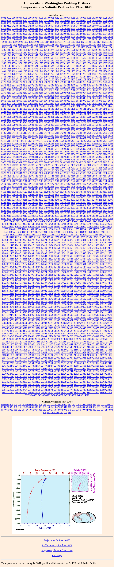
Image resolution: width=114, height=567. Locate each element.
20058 (18, 323)
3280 (9, 92)
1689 (110, 68)
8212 (105, 197)
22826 (63, 373)
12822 (70, 274)
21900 (31, 355)
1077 (89, 39)
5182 (41, 114)
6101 (99, 138)
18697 (90, 299)
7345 (89, 170)
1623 (46, 66)
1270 (30, 50)
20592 (44, 333)
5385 (30, 130)
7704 (94, 183)
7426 (83, 173)
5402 (105, 130)
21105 (103, 339)
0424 (19, 26)
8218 (25, 200)
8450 (57, 205)
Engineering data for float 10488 (57, 550)
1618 (25, 66)
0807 (14, 34)
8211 (99, 197)
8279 (94, 200)
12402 (63, 242)
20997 (77, 339)
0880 (99, 36)
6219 (56, 141)
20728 (70, 336)
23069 (57, 379)
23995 (28, 395)
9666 (19, 218)
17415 (57, 282)
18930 (63, 304)
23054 (37, 379)
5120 (88, 106)
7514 (14, 175)
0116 (51, 23)
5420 (62, 133)
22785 (31, 373)
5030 (105, 95)
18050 (5, 291)
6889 (73, 157)
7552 (62, 175)
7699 (83, 183)
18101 (70, 291)
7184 (30, 167)
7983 (99, 186)
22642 (70, 368)
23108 (109, 379)
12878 (11, 277)
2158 (30, 79)
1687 (99, 68)
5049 (83, 98)
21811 (96, 349)
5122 (99, 106)
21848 (57, 352)
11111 (95, 234)
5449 (35, 135)
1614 (3, 66)
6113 (3, 141)
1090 (15, 42)
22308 (77, 363)
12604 (44, 256)
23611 (5, 390)
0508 (99, 26)
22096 (103, 357)
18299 (44, 293)
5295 (3, 125)
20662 (31, 336)
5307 (57, 125)
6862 (3, 157)
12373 (37, 240)
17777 (11, 288)
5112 (51, 106)
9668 (25, 218)
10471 (44, 224)
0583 (73, 28)
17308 (96, 280)
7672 (51, 183)
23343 (90, 382)
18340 (90, 293)
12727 (83, 266)
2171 (94, 79)
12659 (70, 264)
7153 (51, 165)
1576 (46, 63)
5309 (67, 125)
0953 (41, 39)
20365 (109, 328)
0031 (19, 20)
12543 (77, 253)
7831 (19, 186)
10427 (23, 221)
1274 (51, 50)
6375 (35, 149)
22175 (37, 360)
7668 (41, 183)
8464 (78, 205)
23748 (50, 390)
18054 (11, 291)
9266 (35, 213)
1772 (62, 74)
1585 (94, 63)
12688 (77, 264)
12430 (96, 245)
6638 (94, 151)
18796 (63, 301)
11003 (12, 229)
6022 (14, 138)
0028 (3, 20)
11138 (37, 237)
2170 (89, 79)
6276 (14, 143)
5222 (105, 117)
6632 (67, 151)
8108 (3, 191)
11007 (18, 229)
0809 (19, 34)
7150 (35, 165)
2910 (41, 90)
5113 (57, 106)
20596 (50, 333)
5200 (19, 117)
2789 (30, 87)
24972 (86, 395)
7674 (57, 183)
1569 (9, 63)
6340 (78, 146)
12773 (37, 272)
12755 (96, 269)
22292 (70, 363)
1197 (72, 47)
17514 (18, 285)
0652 (73, 31)
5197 (3, 117)
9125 (105, 210)
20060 (24, 323)
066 (32, 409)
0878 (94, 36)
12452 (63, 248)
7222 (9, 170)
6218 (51, 141)
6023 (19, 138)
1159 (93, 44)
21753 (50, 349)
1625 (57, 66)
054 (102, 407)
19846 (96, 317)
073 (57, 409)
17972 (70, 288)
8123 (24, 191)
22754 (96, 371)
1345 (25, 55)
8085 (94, 189)
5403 (110, 130)
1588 (110, 63)
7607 (14, 181)
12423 (63, 245)
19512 (37, 315)
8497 (46, 208)
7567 (105, 175)
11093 (102, 232)
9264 (25, 213)
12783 (96, 272)
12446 (24, 248)
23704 (24, 390)
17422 (63, 282)
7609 (19, 181)
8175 (62, 194)
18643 (50, 299)
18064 (18, 291)
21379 (24, 344)
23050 (31, 379)
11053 (76, 229)
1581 (73, 63)
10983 (18, 226)
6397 (83, 149)
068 (40, 409)
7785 (110, 183)
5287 (105, 122)
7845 (35, 186)
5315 (89, 125)
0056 (89, 20)
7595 (67, 178)
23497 (5, 387)
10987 (44, 226)
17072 (103, 277)
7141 (25, 165)
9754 (67, 218)
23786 (83, 390)
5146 (110, 109)
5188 (67, 114)
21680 (18, 349)
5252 (41, 122)
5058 (14, 100)
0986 (62, 39)
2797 (67, 87)
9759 (89, 218)
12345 (43, 237)
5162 (46, 111)
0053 (73, 20)
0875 (78, 36)
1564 (94, 60)
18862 (24, 304)
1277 (67, 50)
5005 (89, 92)
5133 (41, 109)
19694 (18, 317)
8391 (89, 202)
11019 (57, 229)
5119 (83, 106)
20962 (44, 339)
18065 (24, 291)
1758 (105, 71)
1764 (25, 74)
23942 (70, 392)
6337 (62, 146)
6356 (110, 146)
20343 (83, 328)
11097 (13, 234)
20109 (77, 323)
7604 (110, 178)
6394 (73, 149)
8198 (35, 197)
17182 (44, 280)
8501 (62, 208)
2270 (89, 82)
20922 (18, 339)
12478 (77, 250)
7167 (3, 167)
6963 (35, 159)
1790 (30, 76)
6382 (46, 149)
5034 (14, 98)
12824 (83, 274)
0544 (9, 28)
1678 (57, 68)
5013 (19, 95)
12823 (77, 274)
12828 (109, 274)
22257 (24, 363)
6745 (25, 154)
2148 (89, 76)
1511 (78, 58)
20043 (103, 320)
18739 (11, 301)
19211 (70, 309)
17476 (5, 285)
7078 (3, 162)
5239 (83, 119)
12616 (11, 258)
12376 (50, 240)
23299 (63, 382)
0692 (105, 31)
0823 (41, 34)
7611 (30, 181)
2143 (62, 76)
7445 (94, 173)
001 (7, 404)
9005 (30, 210)
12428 (83, 245)
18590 (11, 299)
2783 (110, 84)
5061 (25, 100)
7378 (3, 173)
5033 (9, 98)
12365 (96, 237)
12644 (83, 261)
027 (111, 404)
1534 (57, 60)
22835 (77, 373)
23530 (37, 387)
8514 (78, 208)
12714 (37, 266)
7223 (14, 170)
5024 (73, 95)
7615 (51, 181)
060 (11, 409)
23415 (31, 384)
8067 (73, 189)
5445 (14, 135)
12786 (5, 274)
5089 (57, 103)
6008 (83, 135)
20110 (83, 323)
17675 (90, 285)
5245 (3, 122)
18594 (18, 299)
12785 (109, 272)
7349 (94, 170)
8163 (14, 194)
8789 (83, 208)
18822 (96, 301)
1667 (3, 68)
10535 (103, 224)
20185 (70, 325)
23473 (77, 384)
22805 (50, 373)
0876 (83, 36)
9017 (41, 210)
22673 (90, 368)
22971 (70, 376)
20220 (90, 325)
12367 (109, 237)
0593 (99, 28)
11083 (50, 232)
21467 (90, 344)
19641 (109, 315)
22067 (70, 357)
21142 (18, 341)
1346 (30, 55)
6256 (3, 143)
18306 (50, 293)
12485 (11, 253)
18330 (83, 293)
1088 (4, 42)
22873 (109, 373)
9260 (19, 213)
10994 (83, 226)
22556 (18, 368)
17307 (90, 280)
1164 (9, 47)
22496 (63, 365)
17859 (18, 288)
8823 (105, 208)
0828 (57, 34)
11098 (19, 234)
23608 (103, 387)
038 (40, 407)
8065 (62, 189)
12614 (109, 256)
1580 (67, 63)
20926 (24, 339)
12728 (90, 266)
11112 (101, 234)
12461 (11, 250)
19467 (24, 315)
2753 (89, 84)
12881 (31, 277)
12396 (37, 242)
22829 (70, 373)
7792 (3, 186)
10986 (37, 226)
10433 (36, 221)
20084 (44, 323)
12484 (5, 253)
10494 (77, 224)
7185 (35, 167)
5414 (30, 133)
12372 (31, 240)
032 (19, 407)
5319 (110, 125)
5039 (41, 98)
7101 (83, 162)
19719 (37, 317)
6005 (78, 135)
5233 (51, 119)
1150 (46, 44)
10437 (62, 221)
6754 (73, 154)
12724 (70, 266)
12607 (63, 256)
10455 (101, 221)
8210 (94, 197)
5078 (110, 100)
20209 (83, 325)
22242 (109, 360)
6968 (46, 159)
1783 (105, 74)
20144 (31, 325)
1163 (4, 47)
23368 (109, 382)
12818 (44, 274)
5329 (51, 127)
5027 (89, 95)
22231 (96, 360)
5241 (94, 119)
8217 (19, 200)
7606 (9, 181)
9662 (14, 218)
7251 (25, 170)
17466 (103, 282)
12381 (83, 240)
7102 (89, 162)
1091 (20, 42)
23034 (11, 379)
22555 (11, 368)
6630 (57, 151)
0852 (25, 36)
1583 (83, 63)
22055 (50, 357)
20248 (11, 328)
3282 (19, 92)
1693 (14, 71)
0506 (89, 26)
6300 (78, 143)
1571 (19, 63)
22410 (109, 363)
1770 (57, 74)
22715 (18, 371)
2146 (78, 76)
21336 (109, 341)
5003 (78, 92)
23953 (90, 392)
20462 (24, 331)
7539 (30, 175)
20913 (11, 339)
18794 (57, 301)
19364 (63, 312)
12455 (83, 248)
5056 (3, 100)
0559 (14, 28)
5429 (99, 133)
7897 (62, 186)
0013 (62, 18)
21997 (31, 357)
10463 (24, 224)
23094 (90, 379)
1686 (94, 68)
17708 (96, 285)
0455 (41, 26)
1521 (19, 60)
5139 (73, 109)
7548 (51, 175)
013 (57, 404)
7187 (46, 167)
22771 (18, 373)
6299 (73, 143)
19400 (83, 312)
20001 (70, 320)
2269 (83, 82)
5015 (30, 95)
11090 (83, 232)
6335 (51, 146)
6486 (14, 151)
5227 (19, 119)
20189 (77, 325)
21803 (77, 349)
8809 (94, 208)
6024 (25, 138)
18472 (77, 296)
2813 (94, 87)
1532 (51, 60)
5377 (110, 127)
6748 (41, 154)
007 (32, 404)
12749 (63, 269)
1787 (14, 76)
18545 (96, 296)
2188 (51, 82)
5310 (73, 125)
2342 (51, 84)
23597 (90, 387)
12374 (44, 240)
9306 (3, 216)
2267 (73, 82)
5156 (14, 111)
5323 (19, 127)
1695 (25, 71)
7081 (19, 162)
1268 (25, 50)
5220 (94, 117)
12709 (18, 266)
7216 (99, 167)
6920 (3, 159)
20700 (50, 336)
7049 (73, 159)
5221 (99, 117)
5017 (41, 95)
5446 (19, 135)
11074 (31, 232)
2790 (35, 87)
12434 (5, 248)
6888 (67, 157)
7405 (51, 173)
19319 (18, 312)
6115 (9, 141)
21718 (31, 349)
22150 (11, 360)
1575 (41, 63)
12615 (5, 258)
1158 (88, 44)
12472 (44, 250)
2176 (9, 82)
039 (44, 407)
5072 (78, 100)
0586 (78, 28)
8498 (51, 208)
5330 (57, 127)
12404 (70, 242)
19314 (11, 312)
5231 (41, 119)
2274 (110, 82)
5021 (62, 95)
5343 (89, 127)
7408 (57, 173)
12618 (24, 258)
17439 (90, 282)
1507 (62, 58)
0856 (46, 36)
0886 (3, 39)
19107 (96, 307)
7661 (19, 183)
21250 (44, 341)
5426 (94, 133)
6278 (25, 143)
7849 (41, 186)
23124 (5, 382)
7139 (14, 165)
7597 (78, 178)
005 (24, 404)
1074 (73, 39)
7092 (67, 162)
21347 (5, 344)
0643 (30, 31)
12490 (24, 253)
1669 (14, 68)
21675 (11, 349)
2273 (105, 82)
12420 (50, 245)
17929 (50, 288)
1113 (41, 42)
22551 (109, 365)
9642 (78, 216)
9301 (89, 213)
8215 (9, 200)
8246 (57, 200)
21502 (37, 347)
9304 (105, 213)
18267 (24, 293)
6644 (14, 154)
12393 (24, 242)
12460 (5, 250)
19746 (57, 317)
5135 (51, 109)
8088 (105, 189)
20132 (103, 323)
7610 (25, 181)
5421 (67, 133)
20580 (31, 333)
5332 (67, 127)
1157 (83, 44)
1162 (109, 44)
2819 (14, 90)
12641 (63, 261)
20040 (96, 320)
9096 (89, 210)
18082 (44, 291)
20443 (18, 331)
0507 (94, 26)
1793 (41, 76)
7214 (89, 167)
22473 (31, 365)
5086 (41, 103)
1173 (56, 47)
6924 (25, 159)
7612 (35, 181)
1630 (67, 66)
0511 (3, 28)
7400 (41, 173)
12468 (31, 250)
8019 (19, 189)
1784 (110, 74)
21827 (11, 352)
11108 (83, 234)
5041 (51, 98)
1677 (51, 68)
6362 (30, 149)
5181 (35, 114)
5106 (25, 106)
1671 (25, 68)
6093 (62, 138)
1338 (105, 52)
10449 (94, 221)
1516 (105, 58)
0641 (19, 31)
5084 (30, 103)
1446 (99, 55)
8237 (46, 200)
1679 (62, 68)
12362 (76, 237)
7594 (62, 178)
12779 (70, 272)
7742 (99, 183)
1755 (89, 71)
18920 (57, 304)
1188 (67, 47)
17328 (5, 282)
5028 (94, 95)
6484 (3, 151)
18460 (63, 296)
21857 (63, 352)
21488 (5, 347)
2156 (19, 79)
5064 (41, 100)
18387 (24, 296)
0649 (57, 31)
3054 (89, 90)
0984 (57, 39)
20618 (77, 333)
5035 (19, 98)
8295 (110, 200)
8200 (46, 197)
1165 (14, 47)
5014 (25, 95)
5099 (99, 103)
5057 (9, 100)
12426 (77, 245)
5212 (57, 117)
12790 (24, 274)
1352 (62, 55)
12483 (109, 250)
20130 (96, 323)
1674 (41, 68)
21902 (37, 355)
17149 (18, 280)
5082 (19, 103)
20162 (50, 325)
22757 (109, 371)
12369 (11, 240)
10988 (50, 226)
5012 (14, 95)
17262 (63, 280)
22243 (5, 363)
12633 (11, 261)
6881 (35, 157)
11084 (57, 232)
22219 (90, 360)
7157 (73, 165)
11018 (50, 229)
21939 (70, 355)
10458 (5, 224)
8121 (19, 191)
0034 (35, 20)
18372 (5, 296)
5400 (94, 130)
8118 (14, 191)
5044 (57, 98)
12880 (24, 277)
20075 (31, 323)
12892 (83, 277)
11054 (83, 229)
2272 (99, 82)
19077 (70, 307)
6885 (57, 157)
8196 (25, 197)
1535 (62, 60)
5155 (9, 111)
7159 (83, 165)
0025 (105, 18)
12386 (5, 242)
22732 (57, 371)
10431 (29, 221)
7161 (94, 165)
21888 (11, 355)
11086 (70, 232)
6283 (51, 143)
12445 (18, 248)
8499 (57, 208)
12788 (18, 274)
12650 (11, 264)
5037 (30, 98)
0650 (62, 31)
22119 (109, 357)
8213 (110, 197)
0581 (62, 28)
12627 (83, 258)
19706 (24, 317)
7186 (41, 167)
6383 (51, 149)
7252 (30, 170)
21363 (11, 344)
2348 (83, 84)
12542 (70, 253)
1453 (19, 58)
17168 (31, 280)
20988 (64, 339)
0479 (78, 26)
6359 (14, 149)
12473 (50, 250)
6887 (62, 157)
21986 (18, 357)
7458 (105, 173)
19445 (18, 315)
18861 (18, 304)
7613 (41, 181)
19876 (5, 320)
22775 (24, 373)
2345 (67, 84)
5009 (110, 92)
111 (69, 412)
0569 (46, 28)
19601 (77, 315)
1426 (94, 55)
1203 (104, 47)
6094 (67, 138)
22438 (5, 365)
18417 (44, 296)
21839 (37, 352)
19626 (103, 315)
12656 (50, 264)
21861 (70, 352)
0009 (41, 18)
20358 (103, 328)
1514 (94, 58)
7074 (105, 159)
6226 (89, 141)
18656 (63, 299)
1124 (99, 42)
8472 (94, 205)
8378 (46, 202)
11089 (76, 232)
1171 (46, 47)
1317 (25, 52)
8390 (83, 202)
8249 (62, 200)
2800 (83, 87)
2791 (41, 87)
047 (73, 407)
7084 (35, 162)
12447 (31, 248)
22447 (24, 365)
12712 (31, 266)
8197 (30, 197)
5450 (41, 135)
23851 (5, 392)
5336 (83, 127)
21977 (5, 357)
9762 (99, 218)
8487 (35, 208)
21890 (18, 355)
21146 (24, 341)
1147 (30, 44)
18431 (50, 296)
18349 (96, 293)
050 (86, 407)
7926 (73, 186)
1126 (109, 42)
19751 (63, 317)
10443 (81, 221)
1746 (41, 71)
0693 (110, 31)
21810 (90, 349)
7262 (67, 170)
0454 (35, 26)
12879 (18, 277)
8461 (73, 205)
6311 (25, 146)
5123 (104, 106)
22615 (50, 368)
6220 (62, 141)
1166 (20, 47)
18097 (57, 291)
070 (48, 409)
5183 (46, 114)
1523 (30, 60)
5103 (9, 106)
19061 (24, 307)
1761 (9, 74)
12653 (31, 264)
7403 (46, 173)
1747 (46, 71)
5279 (67, 122)
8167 (35, 194)
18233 (11, 293)
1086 (105, 39)
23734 (44, 390)
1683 (78, 68)
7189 (57, 167)
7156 (67, 165)
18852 (11, 304)
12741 (24, 269)
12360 (63, 237)
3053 (83, 90)
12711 (24, 266)
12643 (77, 261)
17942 (57, 288)
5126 (9, 109)
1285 (99, 50)
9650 (94, 216)
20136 (11, 325)
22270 (37, 363)
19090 (83, 307)
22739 (63, 371)
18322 (77, 293)
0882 (110, 36)
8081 (83, 189)
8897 (9, 210)
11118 (11, 237)
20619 (83, 333)
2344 (62, 84)
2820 (19, 90)
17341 (18, 282)
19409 (96, 312)
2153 (3, 79)
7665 (30, 183)
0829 (62, 34)
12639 (50, 261)
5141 (83, 109)
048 (78, 407)
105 (57, 412)
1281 (89, 50)
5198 (9, 117)
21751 (44, 349)
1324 (57, 52)
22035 (37, 357)
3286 (41, 92)
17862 (24, 288)
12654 (37, 264)
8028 (30, 189)
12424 (70, 245)
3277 (105, 90)
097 (107, 409)
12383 (96, 240)
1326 (62, 52)
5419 (57, 133)
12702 (109, 264)
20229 (103, 325)
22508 (77, 365)
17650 (83, 285)
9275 (46, 213)
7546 (41, 175)
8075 (78, 189)
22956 (50, 376)
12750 (70, 269)
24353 (34, 395)
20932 (31, 339)
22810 (57, 373)
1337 (99, 52)
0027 (110, 18)
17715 (103, 285)
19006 (90, 304)
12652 (24, 264)
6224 (78, 141)
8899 (19, 210)
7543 (35, 175)
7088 (51, 162)
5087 (46, 103)
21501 (31, 347)
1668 (9, 68)
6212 (46, 141)
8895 (3, 210)
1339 (110, 52)
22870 (103, 373)
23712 (31, 390)
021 (90, 404)
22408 (103, 363)
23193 (37, 382)
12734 (5, 269)
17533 (24, 285)
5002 (73, 92)
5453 (57, 135)
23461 (70, 384)
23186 (31, 382)
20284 (44, 328)
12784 (103, 272)
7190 (62, 167)
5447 (25, 135)
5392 (62, 130)
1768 (46, 74)
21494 (18, 347)
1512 (83, 58)
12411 (109, 242)
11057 (96, 229)
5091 (67, 103)
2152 (110, 76)
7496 (9, 175)
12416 (24, 245)
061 (15, 409)
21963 (96, 355)
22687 (103, 368)
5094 (83, 103)
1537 (73, 60)
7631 (78, 181)
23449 (50, 384)
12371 (24, 240)
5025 (78, 95)
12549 (90, 253)
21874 (90, 352)
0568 (41, 28)
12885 (57, 277)
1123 (93, 42)
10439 (68, 221)
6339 (73, 146)
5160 (35, 111)
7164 (99, 165)
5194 (99, 114)
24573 (47, 395)
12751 (77, 269)
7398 (35, 173)
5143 (94, 109)
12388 (11, 242)
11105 (64, 234)
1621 (35, 66)
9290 (57, 213)
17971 (63, 288)
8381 (57, 202)
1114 (47, 42)
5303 (35, 125)
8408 (19, 205)
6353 (94, 146)
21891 (24, 355)
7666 (35, 183)
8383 (67, 202)
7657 (9, 183)
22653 (77, 368)
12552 (109, 253)
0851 (19, 36)
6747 (35, 154)
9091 (67, 210)
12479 (83, 250)
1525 (41, 60)
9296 (78, 213)
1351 (57, 55)
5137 (62, 109)
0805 (9, 34)
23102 (103, 379)
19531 (44, 315)
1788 (19, 76)
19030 (5, 307)
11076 (38, 232)
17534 (31, 285)
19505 (31, 315)
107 (65, 412)
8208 (83, 197)
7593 (57, 178)
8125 (30, 191)
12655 (44, 264)
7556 (73, 175)
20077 (38, 323)
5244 (110, 119)
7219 (105, 167)
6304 (99, 143)
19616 (96, 315)
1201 (93, 47)
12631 (109, 258)
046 (69, 407)
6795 (110, 154)
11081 (44, 232)
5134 (46, 109)
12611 (89, 256)
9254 (3, 213)
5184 (51, 114)
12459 (109, 248)
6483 (110, 149)
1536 (67, 60)
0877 (89, 36)
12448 (37, 248)
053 (98, 407)
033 (24, 407)
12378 (63, 240)
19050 (18, 307)
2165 (62, 79)
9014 (35, 210)
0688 (83, 31)
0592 (94, 28)
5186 (57, 114)
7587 (46, 178)
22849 (90, 373)
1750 (62, 71)
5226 (14, 119)
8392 (94, 202)
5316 (94, 125)
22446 (18, 365)
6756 (83, 154)
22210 (70, 360)
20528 (70, 331)
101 (49, 412)
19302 (5, 312)
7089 (57, 162)
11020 (63, 229)
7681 (62, 183)
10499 (96, 224)
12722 (57, 266)
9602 (46, 216)
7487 (3, 175)
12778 (63, 272)
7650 (110, 181)
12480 (90, 250)
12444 (11, 248)
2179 (19, 82)
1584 (89, 63)
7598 (83, 178)
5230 (35, 119)
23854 (18, 392)
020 (86, 404)
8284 (105, 200)
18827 (103, 301)
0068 (41, 23)
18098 (64, 291)
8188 (110, 194)
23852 (11, 392)
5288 (110, 122)
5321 (9, 127)
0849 (14, 36)
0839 (110, 34)
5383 (19, 130)
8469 (89, 205)
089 (94, 409)
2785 (9, 87)
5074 (89, 100)
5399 (89, 130)
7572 (9, 178)
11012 (31, 229)
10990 (63, 226)
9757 (78, 218)
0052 (67, 20)
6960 (30, 159)
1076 (83, 39)
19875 (109, 317)
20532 (77, 331)
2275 (3, 84)
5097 (94, 103)
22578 (31, 368)
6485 (9, 151)
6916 (94, 157)
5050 (89, 98)
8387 (78, 202)
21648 (90, 347)
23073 (77, 379)
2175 (3, 82)
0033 (30, 20)
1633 (83, 66)
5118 (78, 106)
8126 (35, 191)
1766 (35, 74)
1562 (83, 60)
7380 (9, 173)
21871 (83, 352)
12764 (5, 272)
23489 (103, 384)
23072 (70, 379)
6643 (9, 154)
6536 (25, 151)
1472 (30, 58)
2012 (57, 76)
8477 (110, 205)
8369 (25, 202)
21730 (37, 349)
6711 (19, 154)
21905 (44, 355)
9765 (6, 221)
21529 (57, 347)
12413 (11, 245)
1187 (62, 47)
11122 (24, 237)
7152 (46, 165)
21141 (11, 341)
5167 (73, 111)
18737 (5, 301)
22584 (37, 368)
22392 (96, 363)
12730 (103, 266)
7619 (62, 181)
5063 (35, 100)
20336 (77, 328)
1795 (46, 76)
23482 (90, 384)
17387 (44, 282)
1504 (57, 58)
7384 (19, 173)
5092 (73, 103)
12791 (31, 274)
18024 (96, 288)
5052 (99, 98)
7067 (94, 159)
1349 (46, 55)
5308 (62, 125)
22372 (90, 363)
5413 (25, 133)
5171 (94, 111)
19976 (44, 320)
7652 (3, 183)
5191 (83, 114)
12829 (5, 277)
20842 (96, 336)
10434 (42, 221)
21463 (83, 344)
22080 (77, 357)
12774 (44, 272)
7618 (57, 181)
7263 (73, 170)
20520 (50, 331)
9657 (110, 216)
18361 (103, 293)
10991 (70, 226)
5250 (30, 122)
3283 (25, 92)
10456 (107, 221)
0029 (9, 20)
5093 (78, 103)
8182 (89, 194)
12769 (24, 272)
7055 (78, 159)
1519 (9, 60)
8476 (105, 205)
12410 (103, 242)
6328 (35, 146)
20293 (50, 328)
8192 (9, 197)
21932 (63, 355)
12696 (90, 264)
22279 (57, 363)
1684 (83, 68)
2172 (99, 79)
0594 (105, 28)
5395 (67, 130)
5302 (30, 125)
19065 (38, 307)
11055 (89, 229)
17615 (77, 285)
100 (44, 412)
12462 (18, 250)
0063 (14, 23)
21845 (50, 352)
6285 (62, 143)
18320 (63, 293)
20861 (103, 336)
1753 (78, 71)
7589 (51, 178)
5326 (35, 127)
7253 (35, 170)
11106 (70, 234)
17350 (24, 282)
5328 (46, 127)
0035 (41, 20)
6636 (83, 151)
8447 (51, 205)
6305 (105, 143)
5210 (46, 117)
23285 (57, 382)
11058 (102, 229)
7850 (46, 186)
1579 (62, 63)
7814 (14, 186)
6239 (110, 141)
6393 (67, 149)
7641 (89, 181)
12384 (103, 240)
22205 (63, 360)
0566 (30, 28)
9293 (67, 213)
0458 (57, 26)
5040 (46, 98)
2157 (25, 79)
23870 (37, 392)
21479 (103, 344)
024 (98, 404)
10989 (57, 226)
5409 (3, 133)
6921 (9, 159)
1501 (41, 58)
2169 (83, 79)
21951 (83, 355)
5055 (110, 98)
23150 (18, 382)
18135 (89, 291)
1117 (62, 42)
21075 (96, 339)
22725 (44, 371)
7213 (83, 167)
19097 (90, 307)
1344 (19, 55)
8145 (89, 191)
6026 (35, 138)
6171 (30, 141)
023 (94, 404)
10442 (75, 221)
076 (69, 409)
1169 (35, 47)
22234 (103, 360)
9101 (99, 210)
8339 (14, 202)
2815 (105, 87)
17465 (96, 282)
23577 (70, 387)
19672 (11, 317)
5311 (78, 125)
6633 (73, 151)
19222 (83, 309)
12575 (24, 256)
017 (73, 404)
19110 (103, 307)
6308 (9, 146)
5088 (51, 103)
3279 (3, 92)
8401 (9, 205)
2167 (73, 79)
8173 (51, 194)
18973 (77, 304)
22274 (44, 363)
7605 (3, 181)
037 (36, 407)
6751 (57, 154)
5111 (46, 106)
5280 (73, 122)
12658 (63, 264)
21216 (37, 341)
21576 (83, 347)
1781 (94, 74)
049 (82, 407)
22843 (83, 373)
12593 (37, 256)
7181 (14, 167)
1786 (9, 76)
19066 (44, 307)
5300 (19, 125)
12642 (70, 261)
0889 (19, 39)
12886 (63, 277)
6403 (99, 149)
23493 (109, 384)
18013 (83, 288)
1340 (3, 55)
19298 (109, 309)
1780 (89, 74)
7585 (35, 178)
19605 (83, 315)
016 (69, 404)
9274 (41, 213)
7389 (25, 173)
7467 (110, 173)
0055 (83, 20)
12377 (57, 240)
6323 (30, 146)
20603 (63, 333)
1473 (35, 58)
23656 (11, 390)
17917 (44, 288)
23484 (96, 384)
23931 (57, 392)
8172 (46, 194)
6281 (41, 143)
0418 (99, 23)
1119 (73, 42)
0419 (105, 23)
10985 (31, 226)
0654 (78, 31)
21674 (5, 349)
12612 (96, 256)
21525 (50, 347)
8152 (110, 191)
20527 (63, 331)
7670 (46, 183)
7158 (78, 165)
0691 (99, 31)
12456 (90, 248)
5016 (35, 95)
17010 (90, 277)
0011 (51, 18)
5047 (73, 98)
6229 (105, 141)
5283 (89, 122)
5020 (57, 95)
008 (36, 404)
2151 (105, 76)
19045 (11, 307)
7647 (99, 181)
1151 (51, 44)
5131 (30, 109)
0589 (83, 28)
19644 (5, 317)
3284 (30, 92)
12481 (96, 250)
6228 (99, 141)
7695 (73, 183)
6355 (105, 146)
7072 (99, 159)
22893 (5, 376)
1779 (83, 74)
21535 (63, 347)
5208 (35, 117)
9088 (62, 210)
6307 (3, 146)
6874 (19, 157)
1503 (51, 58)
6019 (110, 135)
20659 (24, 336)
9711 (30, 218)
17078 (109, 277)
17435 (83, 282)
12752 (83, 269)
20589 (37, 333)
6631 (62, 151)
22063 (63, 357)
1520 (14, 60)
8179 (78, 194)
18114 (83, 291)
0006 (30, 18)
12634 (18, 261)
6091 (51, 138)
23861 (24, 392)
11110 (89, 234)
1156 (78, 44)
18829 (109, 301)
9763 (105, 218)
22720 (24, 371)
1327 (67, 52)
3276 (99, 90)
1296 (105, 50)
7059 (83, 159)
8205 (67, 197)
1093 (31, 42)
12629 (96, 258)
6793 (99, 154)
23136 (11, 382)
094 (102, 409)
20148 (37, 325)
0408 (94, 23)
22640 (63, 368)
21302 (96, 341)
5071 (73, 100)
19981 (50, 320)
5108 (36, 106)
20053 (5, 323)
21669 (109, 347)
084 (86, 409)
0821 (30, 34)
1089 (9, 42)
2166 (67, 79)
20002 (77, 320)
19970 (37, 320)
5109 (41, 106)
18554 (103, 296)
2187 (46, 82)
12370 (18, 240)
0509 (105, 26)
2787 (19, 87)
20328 (57, 328)
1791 (35, 76)
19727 (44, 317)
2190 (62, 82)
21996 (24, 357)
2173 (105, 79)
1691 (3, 71)
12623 (57, 258)
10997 (103, 226)
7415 (67, 173)
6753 (67, 154)
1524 (35, 60)
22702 (5, 371)
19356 (50, 312)
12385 (109, 240)
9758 (83, 218)
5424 (83, 133)
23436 (44, 384)
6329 (41, 146)
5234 (57, 119)
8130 (51, 191)
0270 (57, 23)
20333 (70, 328)
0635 (9, 31)
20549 (103, 331)
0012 (57, 18)
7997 (105, 186)
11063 (5, 232)
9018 (46, 210)
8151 (105, 191)
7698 (78, 183)
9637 (73, 216)
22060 (57, 357)
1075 (78, 39)
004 (19, 404)
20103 (64, 323)
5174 (110, 111)
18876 (37, 304)
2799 (78, 87)
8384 (73, 202)
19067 (51, 307)
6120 (24, 141)
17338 (11, 282)
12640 (57, 261)
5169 (83, 111)
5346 (99, 127)
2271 (94, 82)
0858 (57, 36)
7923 (67, 186)
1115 (52, 42)
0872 (62, 36)
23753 (63, 390)
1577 (51, 63)
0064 (19, 23)
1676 (46, 68)
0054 (78, 20)
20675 (37, 336)
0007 (35, 18)
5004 (83, 92)
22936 (37, 376)
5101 (110, 103)
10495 (83, 224)
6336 (57, 146)
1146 (25, 44)
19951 (24, 320)
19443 (11, 315)
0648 (51, 31)
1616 (14, 66)
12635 (24, 261)
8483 (19, 208)
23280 (50, 382)
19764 (70, 317)
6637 (89, 151)
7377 (110, 170)
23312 (70, 382)
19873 (103, 317)
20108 (70, 323)
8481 (9, 208)
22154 (18, 360)
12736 (11, 269)
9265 (30, 213)
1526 (46, 60)
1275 (57, 50)
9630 (51, 216)
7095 (73, 162)
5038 (35, 98)
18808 (70, 301)
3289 (57, 92)
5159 (30, 111)
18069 (31, 291)
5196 (110, 114)
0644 (35, 31)
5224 (3, 119)
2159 (35, 79)
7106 (94, 162)
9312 (14, 216)
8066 (67, 189)
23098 (96, 379)
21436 (63, 344)
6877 (25, 157)
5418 (51, 133)
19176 (44, 309)
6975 (62, 159)
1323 (51, 52)
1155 (73, 44)
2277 (14, 84)
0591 (89, 28)
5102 (4, 106)
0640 (14, 31)
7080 (14, 162)
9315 (25, 216)
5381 (14, 130)
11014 (38, 229)
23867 (31, 392)
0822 (35, 34)
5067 (57, 100)
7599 (89, 178)
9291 (62, 213)
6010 (89, 135)
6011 (94, 135)
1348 (41, 55)
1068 (67, 39)
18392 (31, 296)
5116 (73, 106)
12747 (50, 269)
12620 (37, 258)
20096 (57, 323)
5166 (67, 111)
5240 (89, 119)
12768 (18, 272)
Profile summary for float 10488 (57, 545)
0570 (51, 28)
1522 (25, 60)
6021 (9, 138)
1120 (78, 42)
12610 (83, 256)
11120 (18, 237)
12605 (50, 256)
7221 (3, 170)
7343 (83, 170)
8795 (89, 208)
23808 (96, 390)
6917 (99, 157)
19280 (96, 309)
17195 (50, 280)
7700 (89, 183)
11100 (32, 234)
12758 (109, 269)
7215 (94, 167)
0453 (30, 26)
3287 (46, 92)
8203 (57, 197)
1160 (99, 44)
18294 (37, 293)
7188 (51, 167)
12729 (96, 266)
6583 (41, 151)
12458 (103, 248)
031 (15, 407)
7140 (19, 165)
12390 (18, 242)
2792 (46, 87)
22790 (37, 373)
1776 (67, 74)
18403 (37, 296)
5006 (94, 92)
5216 (78, 117)
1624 (51, 66)
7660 (14, 183)
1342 (14, 55)
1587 (105, 63)
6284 (57, 143)
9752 (62, 218)
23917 (50, 392)
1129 (15, 44)
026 (107, 404)
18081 (38, 291)
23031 (5, 379)
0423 (14, 26)
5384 (25, 130)
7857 (51, 186)
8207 (78, 197)
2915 (67, 90)
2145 (73, 76)
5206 (25, 117)
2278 (19, 84)
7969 (94, 186)
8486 (30, 208)
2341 (46, 84)
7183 (25, 167)
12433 (109, 245)
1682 (73, 68)
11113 (108, 234)
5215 (73, 117)
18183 (109, 291)
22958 (57, 376)
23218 (44, 382)
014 (61, 404)
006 (28, 404)
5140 (78, 109)
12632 (5, 261)
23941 (63, 392)
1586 (99, 63)
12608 (70, 256)
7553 (67, 175)
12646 (96, 261)
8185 (105, 194)
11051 (70, 229)
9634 (67, 216)
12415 (18, 245)
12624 (63, 258)
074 (61, 409)
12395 (31, 242)
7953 (78, 186)
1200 (88, 47)
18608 (31, 299)
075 (65, 409)
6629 (51, 151)
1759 (110, 71)
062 (19, 409)
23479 (83, 384)
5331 (62, 127)
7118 (110, 162)
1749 (57, 71)
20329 (63, 328)
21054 (90, 339)
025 (102, 404)
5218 (89, 117)
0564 (19, 28)
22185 (44, 360)
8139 (67, 191)
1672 (30, 68)
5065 (46, 100)
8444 (46, 205)
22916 (18, 376)
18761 (31, 301)
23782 (77, 390)
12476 (63, 250)
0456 (46, 26)
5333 (73, 127)
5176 (9, 114)
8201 (51, 197)
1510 (73, 58)
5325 (30, 127)
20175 (63, 325)
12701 (103, 264)
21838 (31, 352)
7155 (62, 165)
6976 (67, 159)
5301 (25, 125)
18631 (44, 299)
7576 (19, 178)
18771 (44, 301)
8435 (35, 205)
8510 (67, 208)
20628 (109, 333)
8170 (41, 194)
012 (53, 404)
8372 (30, 202)
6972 (57, 159)
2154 (9, 79)
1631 (73, 66)
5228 (25, 119)
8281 (99, 200)
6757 (89, 154)
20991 (70, 339)
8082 (89, 189)
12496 (37, 253)
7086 (46, 162)
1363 (67, 55)
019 (82, 404)
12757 (103, 269)
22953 (44, 376)
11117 (5, 237)
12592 (31, 256)
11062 (108, 229)
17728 (109, 285)
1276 (62, 50)
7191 (67, 167)
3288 (51, 92)
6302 (89, 143)
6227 (94, 141)
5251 (35, 122)
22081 (83, 357)
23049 (24, 379)
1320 (35, 52)
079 (82, 409)
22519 (90, 365)
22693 (109, 368)
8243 (51, 200)
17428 (70, 282)
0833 (83, 34)
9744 (46, 218)
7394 (30, 173)
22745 (83, 371)
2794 (51, 87)
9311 (9, 216)
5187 (62, 114)
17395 (50, 282)
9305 (110, 213)
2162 (46, 79)
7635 (83, 181)
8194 (19, 197)
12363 (83, 237)
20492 (37, 331)
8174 (57, 194)
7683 (67, 183)
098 (111, 409)
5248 (19, 122)
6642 (3, 154)
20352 (90, 328)
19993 (57, 320)
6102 (105, 138)
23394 (11, 384)
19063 (31, 307)
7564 (99, 175)
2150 (99, 76)
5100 (105, 103)
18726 (109, 299)
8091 (110, 189)
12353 (50, 237)
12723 (63, 266)
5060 (19, 100)
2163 (51, 79)
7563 (94, 175)
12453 (70, 248)
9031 (57, 210)
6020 (3, 138)
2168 (78, 79)
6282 (46, 143)
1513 (89, 58)
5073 (83, 100)
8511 (73, 208)
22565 (24, 368)
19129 (11, 309)
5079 (3, 103)
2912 (51, 90)
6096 (78, 138)
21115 (109, 339)
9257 (14, 213)
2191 (67, 82)
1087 (110, 39)
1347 (35, 55)
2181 (30, 82)
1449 (110, 55)
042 (57, 407)
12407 (83, 242)
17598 (63, 285)
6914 (83, 157)
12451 (57, 248)
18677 (77, 299)
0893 (25, 39)
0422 (9, 26)
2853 (30, 90)
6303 (94, 143)
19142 (24, 309)
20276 (37, 328)
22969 (63, 376)
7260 (57, 170)
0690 (94, 31)
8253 (73, 200)
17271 (83, 280)
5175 (3, 114)
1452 (14, 58)
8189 (3, 197)
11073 (25, 232)
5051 (94, 98)
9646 (89, 216)
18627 (37, 299)
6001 (67, 135)
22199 (57, 360)
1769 (51, 74)
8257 (83, 200)
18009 (77, 288)
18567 (5, 299)
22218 (83, 360)
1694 (19, 71)
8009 (9, 189)
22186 (50, 360)
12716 (44, 266)
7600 (94, 178)
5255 (51, 122)
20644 (18, 336)
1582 (78, 63)
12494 (31, 253)
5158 (25, 111)
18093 (51, 291)
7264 (78, 170)
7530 (25, 175)
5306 (51, 125)
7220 (110, 167)
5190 (78, 114)
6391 (57, 149)
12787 (11, 274)
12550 (96, 253)
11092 (96, 232)
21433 (57, 344)
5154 (3, 111)
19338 (31, 312)
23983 (109, 392)
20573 (18, 333)
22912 (11, 376)
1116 (57, 42)
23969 (103, 392)
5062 (30, 100)
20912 (5, 339)
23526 (31, 387)
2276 (9, 84)
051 (90, 407)
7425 (78, 173)
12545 (83, 253)
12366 (102, 237)
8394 (105, 202)
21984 (11, 357)
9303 (99, 213)
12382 (90, 240)
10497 (90, 224)
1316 (19, 52)
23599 (96, 387)
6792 (94, 154)
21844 (44, 352)
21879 (103, 352)
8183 (94, 194)
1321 (41, 52)
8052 (51, 189)
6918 (105, 157)
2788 (25, 87)
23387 (5, 384)
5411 (14, 133)
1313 (3, 52)
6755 (78, 154)
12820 (57, 274)
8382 (62, 202)
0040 (51, 20)
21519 (44, 347)
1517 (110, 58)
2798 (73, 87)
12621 (44, 258)
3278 (110, 90)
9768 (16, 221)
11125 (30, 237)
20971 (57, 339)
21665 (103, 347)
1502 (46, 58)
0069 (46, 23)
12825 (90, 274)
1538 (78, 60)
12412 (5, 245)
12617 (18, 258)
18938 (70, 304)
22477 (44, 365)
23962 (96, 392)
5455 (62, 135)
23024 (109, 376)
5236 (67, 119)
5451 (46, 135)
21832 (18, 352)
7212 (78, 167)
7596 (73, 178)
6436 (105, 149)
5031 (110, 95)
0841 (9, 36)
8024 (25, 189)
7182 (19, 167)
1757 (99, 71)
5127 (14, 109)
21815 (103, 349)
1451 (9, 58)
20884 (109, 336)
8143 (78, 191)
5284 (94, 122)
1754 (83, 71)
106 (61, 412)
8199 (41, 197)
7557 (78, 175)
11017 (44, 229)
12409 (96, 242)
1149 (41, 44)
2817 (3, 90)
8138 (62, 191)
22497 (70, 365)
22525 (96, 365)
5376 (105, 127)
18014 (90, 288)
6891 (78, 157)
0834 (89, 34)
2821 (25, 90)
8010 (14, 189)
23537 (44, 387)
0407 (89, 23)
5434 (110, 133)
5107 (30, 106)
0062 (9, 23)
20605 (70, 333)
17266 (70, 280)
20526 (57, 331)
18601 (24, 299)
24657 (60, 395)
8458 (67, 205)
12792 (37, 274)
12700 (96, 264)
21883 (5, 355)
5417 (46, 133)
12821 (63, 274)
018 (78, 404)
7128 (3, 165)
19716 (31, 317)
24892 (80, 395)
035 (32, 407)
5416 (41, 133)
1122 (88, 42)
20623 (96, 333)
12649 (5, 264)
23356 (96, 382)
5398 (83, 130)
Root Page (57, 555)
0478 (73, 26)
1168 (30, 47)
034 (28, 407)
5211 (51, 117)
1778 (78, 74)
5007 (99, 92)
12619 (31, 258)
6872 (9, 157)
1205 (3, 50)
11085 (63, 232)
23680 (18, 390)
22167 (24, 360)
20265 (18, 328)
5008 (105, 92)
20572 (11, 333)
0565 (25, 28)
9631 (57, 216)
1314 (9, 52)
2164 (57, 79)
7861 (57, 186)
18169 (103, 291)
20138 (24, 325)
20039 (90, 320)
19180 (50, 309)
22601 (44, 368)
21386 (31, 344)
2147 (83, 76)
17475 (109, 282)
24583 (54, 395)
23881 (44, 392)
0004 (19, 18)
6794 (105, 154)
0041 (57, 20)
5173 (105, 111)
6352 (89, 146)
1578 (57, 63)
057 (3, 409)
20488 (31, 331)
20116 (89, 323)
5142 (89, 109)
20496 (44, 331)
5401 (99, 130)
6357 (3, 149)
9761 (94, 218)
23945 (77, 392)
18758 (24, 301)
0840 (3, 36)
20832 (83, 336)
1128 (9, 44)
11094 (108, 232)
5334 (78, 127)
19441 (5, 315)
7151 (41, 165)
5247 (14, 122)
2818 (9, 90)
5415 (35, 133)
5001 (67, 92)
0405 (78, 23)
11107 (76, 234)
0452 (25, 26)
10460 (11, 224)
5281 (78, 122)
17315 (103, 280)
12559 (11, 256)
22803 (44, 373)
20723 (63, 336)
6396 (78, 149)
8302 (3, 202)
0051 (62, 20)
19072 (57, 307)
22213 (77, 360)
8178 (73, 194)
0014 (67, 18)
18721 (103, 299)
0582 (67, 28)
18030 (103, 288)
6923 (19, 159)
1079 (99, 39)
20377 (5, 331)
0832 (78, 34)
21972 (103, 355)
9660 (9, 218)
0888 (14, 39)
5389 (46, 130)
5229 (30, 119)
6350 (83, 146)
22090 (90, 357)
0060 (110, 20)
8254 (78, 200)
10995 (90, 226)
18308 (57, 293)
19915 (18, 320)
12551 (103, 253)
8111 (9, 191)
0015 (73, 18)
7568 (110, 175)
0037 (46, 20)
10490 (70, 224)
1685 (89, 68)
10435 (49, 221)
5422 (73, 133)
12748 (57, 269)
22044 (44, 357)
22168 (31, 360)
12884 (50, 277)
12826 (96, 274)
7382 (14, 173)
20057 (11, 323)
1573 (30, 63)
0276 (62, 23)
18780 (50, 301)
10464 (31, 224)
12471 (37, 250)
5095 (89, 103)
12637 (37, 261)
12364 (89, 237)
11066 (18, 232)
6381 (41, 149)
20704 (57, 336)
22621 (57, 368)
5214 (67, 117)
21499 (24, 347)
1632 (78, 66)
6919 (110, 157)
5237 (73, 119)
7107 (100, 162)
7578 (25, 178)
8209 (89, 197)
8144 (83, 191)
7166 (110, 165)
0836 (99, 34)
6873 (14, 157)
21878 (96, 352)
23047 (18, 379)
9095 (83, 210)
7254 (41, 170)
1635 (94, 66)
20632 (5, 336)
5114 (62, 106)
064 (24, 409)
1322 (46, 52)
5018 (46, 95)
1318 (30, 52)
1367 (89, 55)
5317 (99, 125)
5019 (51, 95)
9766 (11, 221)
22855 (96, 373)
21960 (90, 355)
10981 (5, 226)
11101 (38, 234)
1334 (83, 52)
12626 (77, 258)
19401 (90, 312)
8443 (41, 205)
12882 (37, 277)
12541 (63, 253)
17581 (57, 285)
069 (44, 409)
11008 (25, 229)
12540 (57, 253)
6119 (19, 141)
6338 (67, 146)
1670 (19, 68)
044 (65, 407)
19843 (90, 317)
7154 (57, 165)
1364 (73, 55)
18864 (31, 304)
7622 (73, 181)
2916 (73, 90)
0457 (51, 26)
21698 (24, 349)
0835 (94, 34)
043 (61, 407)
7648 (105, 181)
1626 (62, 66)
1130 (20, 44)
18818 (77, 301)
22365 (83, 363)
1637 (99, 66)
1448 (105, 55)
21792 (70, 349)
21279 (57, 341)
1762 (14, 74)
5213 (62, 117)
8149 (99, 191)
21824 (5, 352)
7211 (73, 167)
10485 (57, 224)
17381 (37, 282)
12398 (44, 242)
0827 (51, 34)
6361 (25, 149)
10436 (55, 221)
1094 (36, 42)
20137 (18, 325)
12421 (57, 245)
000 (3, 404)
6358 (9, 149)
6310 (19, 146)
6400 (89, 149)
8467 (83, 205)
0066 (30, 23)
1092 (25, 42)
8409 (25, 205)
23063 (50, 379)
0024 (99, 18)
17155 (24, 280)
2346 (73, 84)
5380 (9, 130)
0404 (73, 23)
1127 (4, 44)
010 (44, 404)
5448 (30, 135)
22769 (11, 373)
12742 (31, 269)
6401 (94, 149)
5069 (67, 100)
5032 (3, 98)
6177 (35, 141)
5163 (51, 111)
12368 (5, 240)
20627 (103, 333)
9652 (99, 216)
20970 (51, 339)
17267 (77, 280)
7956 (83, 186)
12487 (18, 253)
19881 (11, 320)
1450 (3, 58)
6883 (46, 157)
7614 (46, 181)
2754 (94, 84)
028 (3, 407)
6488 (19, 151)
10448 (88, 221)
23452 (57, 384)
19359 (57, 312)
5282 (83, 122)
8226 (35, 200)
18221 (5, 293)
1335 (89, 52)
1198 (77, 47)
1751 (67, 71)
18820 (83, 301)
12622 (50, 258)
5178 (19, 114)
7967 (89, 186)
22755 (103, 371)
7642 (94, 181)
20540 (90, 331)
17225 (57, 280)
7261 (62, 170)
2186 (41, 82)
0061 (3, 23)
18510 (90, 296)
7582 (30, 178)
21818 (109, 349)
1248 (19, 50)
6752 (62, 154)
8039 (35, 189)
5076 (99, 100)
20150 (44, 325)
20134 (109, 323)
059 (7, 409)
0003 (14, 18)
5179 (25, 114)
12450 (50, 248)
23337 (83, 382)
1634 (89, 66)
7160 (89, 165)
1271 (35, 50)
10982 (11, 226)
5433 (105, 133)
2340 (41, 84)
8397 (3, 205)
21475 (96, 344)
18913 (50, 304)
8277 (89, 200)
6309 (14, 146)
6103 (110, 138)
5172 (99, 111)
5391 (57, 130)
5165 (62, 111)
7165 (105, 165)
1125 (104, 42)
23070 (63, 379)
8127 (40, 191)
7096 (78, 162)
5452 (51, 135)
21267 (50, 341)
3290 (62, 92)
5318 (105, 125)
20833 (90, 336)
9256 (9, 213)
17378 (31, 282)
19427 (109, 312)
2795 (57, 87)
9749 (51, 218)
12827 (103, 274)
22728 (50, 371)
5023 (67, 95)
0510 (110, 26)
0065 (25, 23)
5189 (73, 114)
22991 (103, 376)
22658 (83, 368)
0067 (35, 23)
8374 (35, 202)
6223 (73, 141)
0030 (14, 20)
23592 (77, 387)
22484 (50, 365)
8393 (99, 202)
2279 (25, 84)
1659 (110, 66)
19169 (37, 309)
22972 (77, 376)
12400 (50, 242)
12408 (90, 242)
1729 (35, 71)
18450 (57, 296)
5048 (78, 98)
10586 (109, 224)
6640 (105, 151)
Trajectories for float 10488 (57, 540)
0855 (41, 36)
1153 (62, 44)
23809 (103, 390)
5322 (14, 127)
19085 (77, 307)
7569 (3, 178)
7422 (73, 173)
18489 (83, 296)
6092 (57, 138)
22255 (18, 363)
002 (11, 404)
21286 (70, 341)
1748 (51, 71)
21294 (83, 341)
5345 (94, 127)
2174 (110, 79)
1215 (9, 50)
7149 (30, 165)
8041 (41, 189)
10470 (37, 224)
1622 (41, 66)
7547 (46, 175)
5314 (83, 125)
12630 (103, 258)
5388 (41, 130)
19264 (90, 309)
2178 (14, 82)
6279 (30, 143)
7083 (30, 162)
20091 (51, 323)
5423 (78, 133)
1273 (46, 50)
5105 (20, 106)
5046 (67, 98)
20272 (31, 328)
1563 (89, 60)
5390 (51, 130)
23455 (63, 384)
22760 (5, 373)
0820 (25, 34)
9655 (105, 216)
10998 (109, 226)
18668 (70, 299)
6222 (67, 141)
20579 (24, 333)
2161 (41, 79)
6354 (99, 146)
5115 (67, 106)
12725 (77, 266)
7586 (41, 178)
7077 (110, 159)
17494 (11, 285)
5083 (25, 103)
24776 (67, 395)
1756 (94, 71)
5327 (41, 127)
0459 (62, 26)
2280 (30, 84)
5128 (19, 109)
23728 (37, 390)
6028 (46, 138)
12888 (70, 277)
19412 (103, 312)
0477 (67, 26)
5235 (62, 119)
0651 (67, 31)
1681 (67, 68)
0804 (3, 34)
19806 (77, 317)
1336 (94, 52)
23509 (11, 387)
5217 (83, 117)
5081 (14, 103)
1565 (99, 60)
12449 (44, 248)
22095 (96, 357)
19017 (103, 304)
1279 (78, 50)
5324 (25, 127)
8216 (14, 200)
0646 (46, 31)
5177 (14, 114)
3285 (35, 92)
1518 (3, 60)
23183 (24, 382)
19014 (96, 304)
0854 (35, 36)
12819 (50, 274)
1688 (105, 68)
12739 (18, 269)
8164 (19, 194)
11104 (57, 234)
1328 (73, 52)
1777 (73, 74)
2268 (78, 82)
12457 (96, 248)
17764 (5, 288)
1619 (30, 66)
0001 (3, 18)
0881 (105, 36)
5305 (46, 125)
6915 (89, 157)
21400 (37, 344)
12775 (50, 272)
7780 (105, 183)
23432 (37, 384)
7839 (30, 186)
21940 (77, 355)
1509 (67, 58)
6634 (78, 151)
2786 (14, 87)
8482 (14, 208)
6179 (40, 141)
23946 (83, 392)
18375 (11, 296)
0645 (41, 31)
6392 (62, 149)
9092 (73, 210)
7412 (62, 173)
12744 (37, 269)
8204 (62, 197)
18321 (70, 293)
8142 (73, 191)
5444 (9, 135)
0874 (73, 36)
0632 (3, 31)
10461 (18, 224)
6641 (110, 151)
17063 (96, 277)
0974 (46, 39)
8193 (14, 197)
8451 (62, 205)
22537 (103, 365)
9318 (30, 216)
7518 (19, 175)
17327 (109, 280)
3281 (14, 92)
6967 (41, 159)
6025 (30, 138)
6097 (83, 138)
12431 (103, 245)
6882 (41, 157)
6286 (67, 143)
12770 (31, 272)
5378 (3, 130)
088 (90, 409)
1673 (35, 68)
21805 (83, 349)
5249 (25, 122)
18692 (83, 299)
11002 (5, 229)
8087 (99, 189)
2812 (89, 87)
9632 (62, 216)
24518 (41, 395)
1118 (67, 42)
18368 (109, 293)
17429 (77, 282)
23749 (57, 390)
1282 (94, 50)
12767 (11, 272)
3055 (94, 90)
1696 (30, 71)
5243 (105, 119)
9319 (35, 216)
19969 (31, 320)
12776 (57, 272)
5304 (41, 125)
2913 (57, 90)
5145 (105, 109)
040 (48, 407)
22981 (90, 376)
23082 (83, 379)
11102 (45, 234)
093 (98, 409)
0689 (89, 31)
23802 (90, 390)
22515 (83, 365)
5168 (78, 111)
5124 (110, 106)
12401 (57, 242)
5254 (46, 122)
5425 (89, 133)
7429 (89, 173)
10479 (50, 224)
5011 (9, 95)
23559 (63, 387)
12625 (70, 258)
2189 (57, 82)
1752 (73, 71)
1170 (41, 47)
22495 (57, 365)
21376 (18, 344)
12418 (37, 245)
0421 (3, 26)
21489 (11, 347)
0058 (99, 20)
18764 (37, 301)
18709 (96, 299)
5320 (3, 127)
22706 (11, 371)
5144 (99, 109)
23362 (103, 382)
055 (107, 407)
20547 (96, 331)
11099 (25, 234)
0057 (94, 20)
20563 (5, 333)
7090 (62, 162)
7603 (105, 178)
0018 (83, 18)
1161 (104, 44)
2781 (99, 84)
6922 (14, 159)
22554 (5, 368)
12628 (90, 258)
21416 (44, 344)
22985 (96, 376)
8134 (56, 191)
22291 (63, 363)
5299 (14, 125)
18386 (18, 296)
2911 (46, 90)
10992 (77, 226)
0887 (9, 39)
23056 (44, 379)
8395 (110, 202)
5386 (35, 130)
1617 (19, 66)
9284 (51, 213)
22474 (37, 365)
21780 (63, 349)
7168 (9, 167)
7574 (14, 178)
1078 (94, 39)
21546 (70, 347)
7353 (105, 170)
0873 (67, 36)
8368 (19, 202)
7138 (9, 165)
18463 (70, 296)
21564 (77, 347)
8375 (41, 202)
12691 (83, 264)
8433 (30, 205)
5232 (46, 119)
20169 (57, 325)
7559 (89, 175)
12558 (5, 256)
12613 (103, 256)
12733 (109, 266)
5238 (78, 119)
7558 (83, 175)
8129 (46, 191)
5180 (30, 114)
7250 (19, 170)
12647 (103, 261)
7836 (25, 186)
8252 (67, 200)
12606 (57, 256)
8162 (9, 194)
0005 (25, 18)
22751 (90, 371)
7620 (67, 181)
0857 (51, 36)
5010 (3, 95)
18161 (96, 291)
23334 (77, 382)
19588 (63, 315)
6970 (51, 159)
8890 (110, 208)
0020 (94, 18)
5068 (62, 100)
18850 (5, 304)
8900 (25, 210)
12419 (44, 245)
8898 (14, 210)
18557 (109, 296)
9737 (41, 218)
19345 (37, 312)
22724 (37, 371)
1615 (9, 66)
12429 (90, 245)
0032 (25, 20)
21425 (50, 344)
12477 (70, 250)
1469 (25, 58)
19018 (109, 304)
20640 (11, 336)
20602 (57, 333)
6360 (19, 149)
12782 (90, 272)
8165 (25, 194)
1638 (105, 66)
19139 (18, 309)
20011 (83, 320)
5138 (67, 109)
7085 (41, 162)
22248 (11, 363)
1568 (3, 63)
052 (94, 407)
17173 (37, 280)
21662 (96, 347)
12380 (77, 240)
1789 (25, 76)
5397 (78, 130)
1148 (36, 44)
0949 (35, 39)
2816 (110, 87)
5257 (57, 122)
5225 (9, 119)
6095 (73, 138)
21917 (57, 355)
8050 (46, 189)
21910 (50, 355)
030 (11, 407)
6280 (35, 143)
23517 (24, 387)
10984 (24, 226)
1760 (3, 74)
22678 (96, 368)
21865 (77, 352)
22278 (50, 363)
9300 (83, 213)
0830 (67, 34)
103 (53, 412)
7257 (46, 170)
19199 (63, 309)
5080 (9, 103)
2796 (62, 87)
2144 (67, 76)
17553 (44, 285)
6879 (30, 157)
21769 (57, 349)
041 (53, 407)
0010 (46, 18)
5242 (99, 119)
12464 (24, 250)
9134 (110, 210)
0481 (83, 26)
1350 (51, 55)
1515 (99, 58)
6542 (35, 151)
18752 (18, 301)
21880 (109, 352)
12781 (83, 272)
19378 (70, 312)
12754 (90, 269)
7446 (99, 173)
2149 (94, 76)
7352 (99, 170)
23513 (18, 387)
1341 (9, 55)
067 (36, 409)
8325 (9, 202)
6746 (30, 154)
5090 (62, 103)
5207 (30, 117)
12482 (103, 250)
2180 (25, 82)
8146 (94, 191)
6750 (51, 154)
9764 (110, 218)
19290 (103, 309)
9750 (57, 218)
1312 (110, 50)
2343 (57, 84)
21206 (31, 341)
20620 (90, 333)
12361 (69, 237)
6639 (99, 151)
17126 (5, 280)
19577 (57, 315)
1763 (19, 74)
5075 (94, 100)
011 (48, 404)
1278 (73, 50)
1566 (105, 60)
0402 (67, 23)
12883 (44, 277)
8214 (3, 200)
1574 (35, 63)
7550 (57, 175)
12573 (18, 256)
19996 (63, 320)
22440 (11, 365)
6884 (51, 157)
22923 (24, 376)
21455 (77, 344)
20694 (44, 336)
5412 (19, 133)
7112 (105, 162)
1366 (83, 55)
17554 (50, 285)
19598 (70, 315)
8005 (110, 186)
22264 (31, 363)
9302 (94, 213)
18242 (18, 293)
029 (7, 407)
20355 (96, 328)
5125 (3, 109)
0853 (30, 36)
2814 (99, 87)
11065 (12, 232)
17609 (70, 285)
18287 (31, 293)
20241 (109, 325)
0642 (25, 31)
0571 (57, 28)
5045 (62, 98)
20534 (83, 331)
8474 (99, 205)
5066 (51, 100)
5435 (3, 135)
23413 (24, 384)
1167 (25, 47)
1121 (83, 42)
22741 (70, 371)
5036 (25, 98)
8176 (67, 194)
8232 (41, 200)
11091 (89, 232)
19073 (64, 307)
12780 (77, 272)
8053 (57, 189)
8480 (3, 208)
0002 (9, 18)
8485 (25, 208)
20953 (38, 339)
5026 (83, 95)
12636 (31, 261)
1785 (3, 76)
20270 (24, 328)
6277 (19, 143)
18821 (90, 301)
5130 (25, 109)
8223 (30, 200)
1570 (14, 63)
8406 (14, 205)
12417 (31, 245)
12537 (50, 253)
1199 (83, 47)
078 (78, 409)
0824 (46, 34)
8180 (83, 194)
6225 (83, 141)
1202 (99, 47)
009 (40, 404)
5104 (14, 106)
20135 (5, 325)
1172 (51, 47)
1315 (14, 52)
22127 (5, 360)
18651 (57, 299)
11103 (51, 234)
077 (73, 409)
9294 (73, 213)
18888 (44, 304)
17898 (37, 288)
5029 (99, 95)
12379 (70, 240)
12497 (44, 253)
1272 (41, 50)
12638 (44, 261)
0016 (78, 18)
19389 (77, 312)
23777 (70, 390)
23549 (50, 387)
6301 (83, 143)
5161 (41, 111)
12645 (90, 261)
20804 (77, 336)
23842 (109, 390)
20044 (109, 320)
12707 (5, 266)
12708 (11, 266)
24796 (73, 395)
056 (111, 407)
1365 (78, 55)
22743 (77, 371)
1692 (9, 71)
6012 (99, 135)
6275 (9, 143)
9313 (19, 216)
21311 (102, 341)
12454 (77, 248)
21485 (109, 344)
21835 (24, 352)
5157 (19, 111)
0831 (73, 34)
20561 (109, 331)
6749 (46, 154)
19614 (90, 315)
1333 (78, 52)
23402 (18, 384)
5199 (14, 117)
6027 (41, 138)
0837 (105, 34)
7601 (99, 178)
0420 (110, 23)
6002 (73, 135)
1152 (57, 44)
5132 (35, 109)
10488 (63, 224)
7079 (9, 162)
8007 (3, 189)
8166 (30, 194)
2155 (14, 79)
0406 (83, 23)
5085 (35, 103)
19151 (31, 309)
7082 (25, 162)
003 (15, 404)
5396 (73, 130)
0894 (30, 39)
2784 (3, 87)
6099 (94, 138)
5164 (57, 111)
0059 (105, 20)
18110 (77, 291)
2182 (35, 82)
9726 (35, 218)
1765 (30, 74)
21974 (109, 355)
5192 (89, 114)
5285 (99, 122)
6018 (105, 135)
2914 (62, 90)
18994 (83, 304)
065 (28, 409)
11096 (6, 234)
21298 (89, 341)
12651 (18, 264)
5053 (105, 98)
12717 (50, 266)
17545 (37, 285)
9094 (78, 210)
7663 (25, 183)
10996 (96, 226)
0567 (35, 28)
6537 (30, 151)
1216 (14, 50)
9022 (51, 210)
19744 (50, 317)
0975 (51, 39)
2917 (78, 90)
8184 (99, 194)
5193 (94, 114)
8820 (99, 208)
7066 (89, 159)
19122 (5, 309)
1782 (99, 74)
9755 (73, 218)
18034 (109, 288)
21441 (70, 344)
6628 (46, 151)
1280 (83, 50)
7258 (51, 170)
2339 (35, 84)
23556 (57, 387)
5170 (89, 111)
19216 (77, 309)
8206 (73, 197)
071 (53, 409)
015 (65, 404)
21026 (83, 339)
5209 (41, 117)
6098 (89, 138)
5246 (9, 122)
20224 (96, 325)
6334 (46, 146)
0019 (89, 18)
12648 (109, 261)
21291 (76, 341)
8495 (41, 208)
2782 (105, 84)
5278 (62, 122)
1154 (67, 44)
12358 (56, 237)
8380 (51, 202)
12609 (77, 256)
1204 (109, 47)
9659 (3, 218)
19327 (24, 312)
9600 (41, 216)
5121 (94, 106)
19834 (83, 317)
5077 (105, 100)
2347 (78, 84)
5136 (57, 109)
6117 (14, 141)
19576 (50, 315)
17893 (31, 288)
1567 (110, 60)
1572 (25, 63)
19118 (109, 307)
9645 (83, 216)
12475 (57, 250)
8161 (3, 194)
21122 (5, 341)
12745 (44, 269)
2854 (35, 90)
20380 (11, 331)
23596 (83, 387)
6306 (110, 143)
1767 (41, 74)
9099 (94, 210)
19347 (44, 312)
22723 (31, 371)
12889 (77, 277)
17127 (11, 280)
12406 (77, 242)
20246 (5, 328)
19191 (57, 309)
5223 (110, 117)
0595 (110, 28)
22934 (31, 376)
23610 (109, 387)
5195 (105, 114)
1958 (51, 76)
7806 (9, 186)
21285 (63, 341)
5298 (9, 125)
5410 (9, 133)
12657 (57, 264)
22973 (83, 376)
